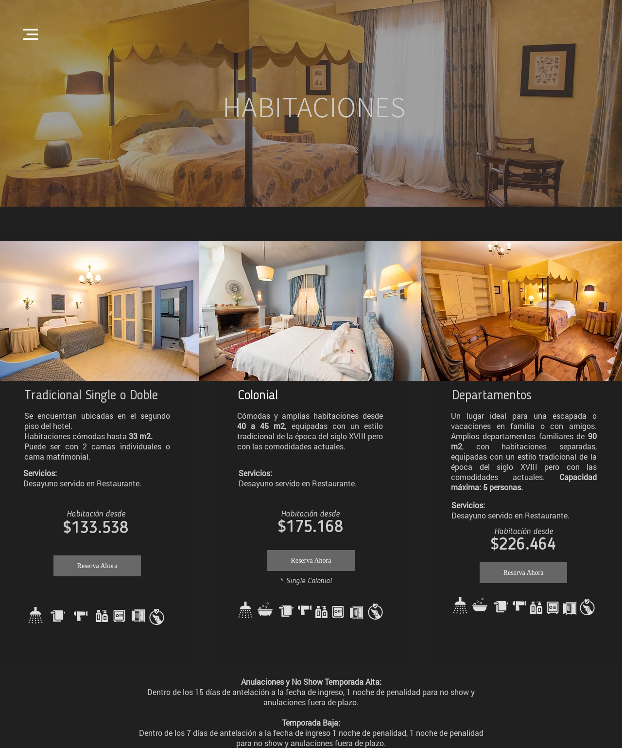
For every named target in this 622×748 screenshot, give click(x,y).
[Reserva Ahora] (97, 565)
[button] (30, 34)
